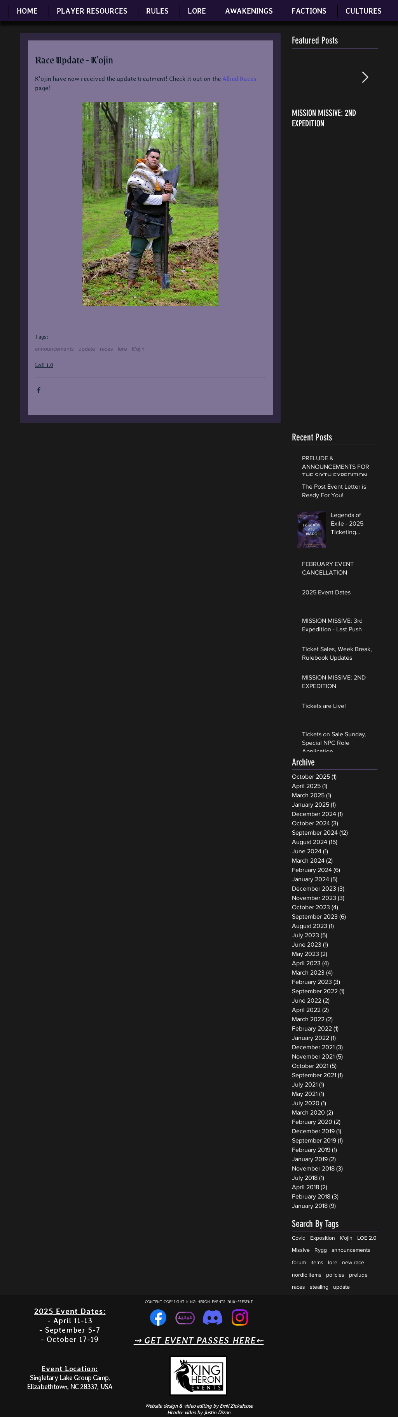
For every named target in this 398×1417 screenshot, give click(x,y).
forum (299, 1262)
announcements (54, 349)
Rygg (320, 1250)
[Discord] (212, 1317)
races (106, 349)
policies (335, 1275)
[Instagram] (240, 1317)
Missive (301, 1250)
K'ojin (138, 349)
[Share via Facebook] (38, 390)
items (317, 1262)
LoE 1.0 (44, 365)
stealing (319, 1287)
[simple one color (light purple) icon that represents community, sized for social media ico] (185, 1317)
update (87, 349)
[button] (92, 11)
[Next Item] (364, 78)
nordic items (306, 1275)
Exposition (322, 1238)
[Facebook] (158, 1317)
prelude (358, 1275)
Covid (298, 1238)
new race (353, 1262)
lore (122, 349)
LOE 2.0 (367, 1238)
